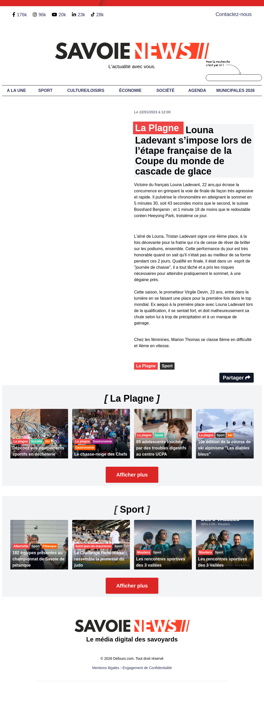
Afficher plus (132, 475)
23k (81, 14)
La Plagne (146, 366)
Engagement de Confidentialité (147, 668)
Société (165, 90)
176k (22, 14)
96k (42, 14)
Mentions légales (105, 668)
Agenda (197, 90)
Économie (130, 90)
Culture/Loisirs (85, 90)
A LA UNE (16, 90)
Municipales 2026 (235, 90)
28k (100, 14)
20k (62, 14)
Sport (45, 90)
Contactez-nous (234, 14)
